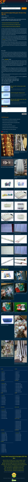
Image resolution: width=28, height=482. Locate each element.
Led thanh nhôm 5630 (17, 244)
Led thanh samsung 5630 (18, 266)
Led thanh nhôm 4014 (17, 233)
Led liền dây (3, 383)
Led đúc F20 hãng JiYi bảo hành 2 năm (7, 358)
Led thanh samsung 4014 (18, 255)
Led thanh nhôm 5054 (4, 244)
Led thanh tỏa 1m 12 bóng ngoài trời (19, 363)
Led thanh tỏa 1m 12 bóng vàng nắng (6, 157)
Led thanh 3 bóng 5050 (4, 222)
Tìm (24, 8)
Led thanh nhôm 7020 (4, 255)
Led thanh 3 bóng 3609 (4, 211)
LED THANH (2, 441)
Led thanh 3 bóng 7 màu (17, 211)
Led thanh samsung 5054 (4, 266)
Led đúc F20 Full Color (17, 338)
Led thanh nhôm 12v (4, 233)
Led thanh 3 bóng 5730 (17, 222)
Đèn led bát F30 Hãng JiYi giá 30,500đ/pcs (7, 167)
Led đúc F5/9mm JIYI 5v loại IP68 (6, 300)
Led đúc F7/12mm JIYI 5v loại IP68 (19, 281)
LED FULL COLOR (17, 407)
